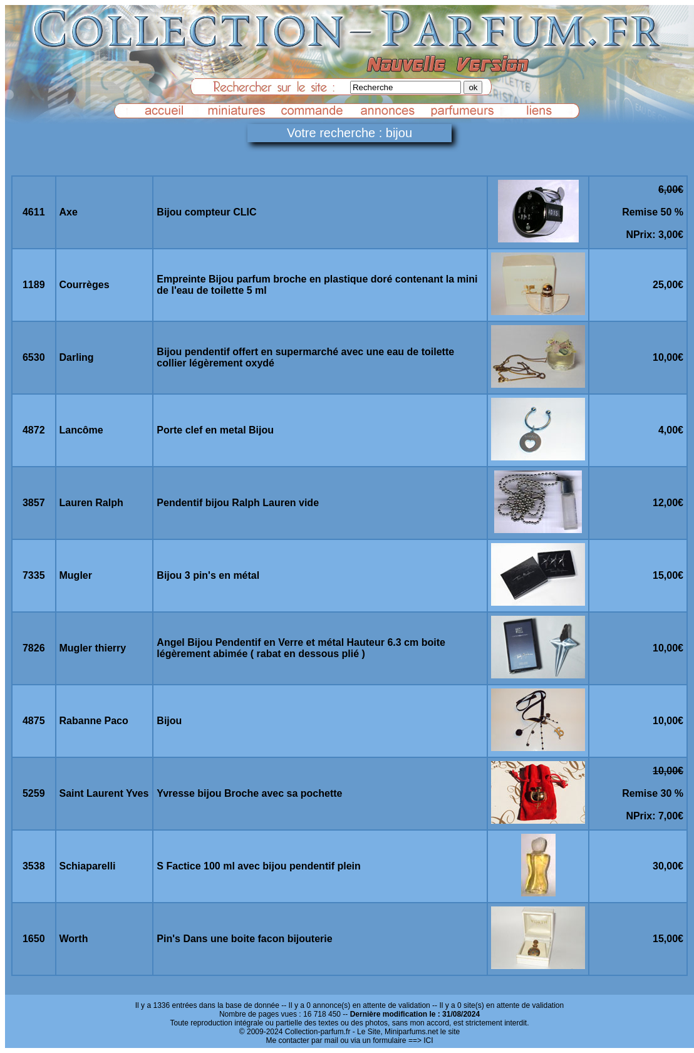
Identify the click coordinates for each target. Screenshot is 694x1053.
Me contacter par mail (302, 1040)
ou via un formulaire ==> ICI (386, 1040)
